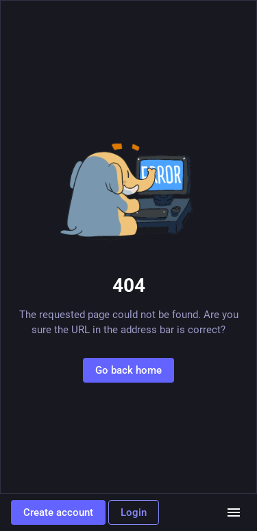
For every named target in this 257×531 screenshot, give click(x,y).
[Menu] (233, 512)
